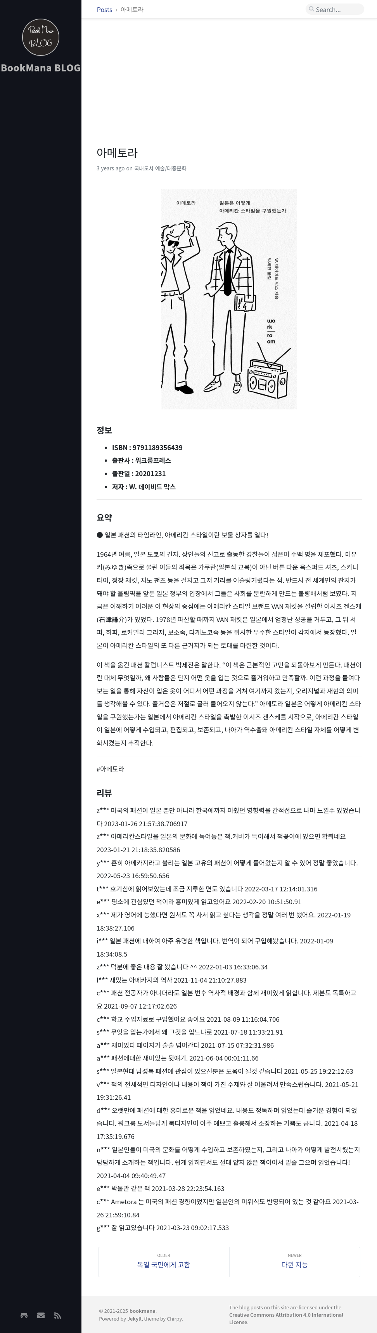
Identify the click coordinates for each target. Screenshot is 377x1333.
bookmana (143, 1310)
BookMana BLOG (41, 67)
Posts (105, 9)
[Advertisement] (40, 202)
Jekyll (134, 1318)
